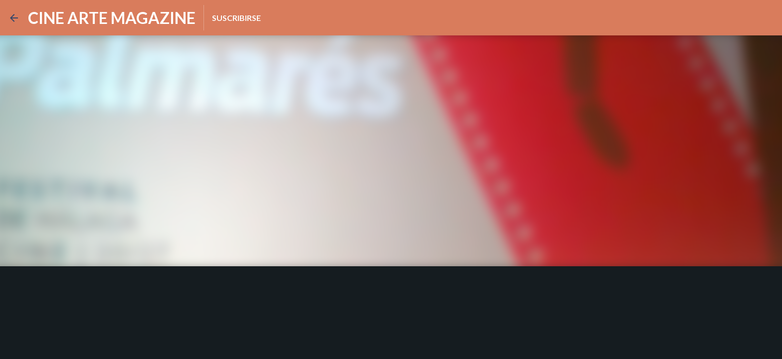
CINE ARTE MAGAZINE (112, 17)
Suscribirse (236, 17)
